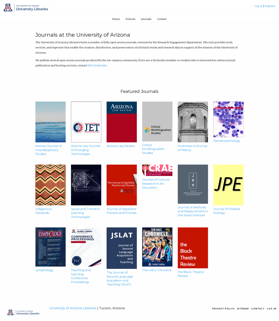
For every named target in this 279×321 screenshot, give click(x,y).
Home (116, 19)
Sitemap (243, 308)
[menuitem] (264, 7)
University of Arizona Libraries (72, 308)
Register (270, 6)
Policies (130, 19)
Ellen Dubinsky (97, 65)
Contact (162, 19)
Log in (258, 6)
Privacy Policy (223, 308)
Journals (146, 19)
